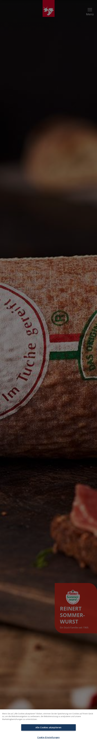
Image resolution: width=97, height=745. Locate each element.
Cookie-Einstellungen (48, 737)
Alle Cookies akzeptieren (48, 727)
